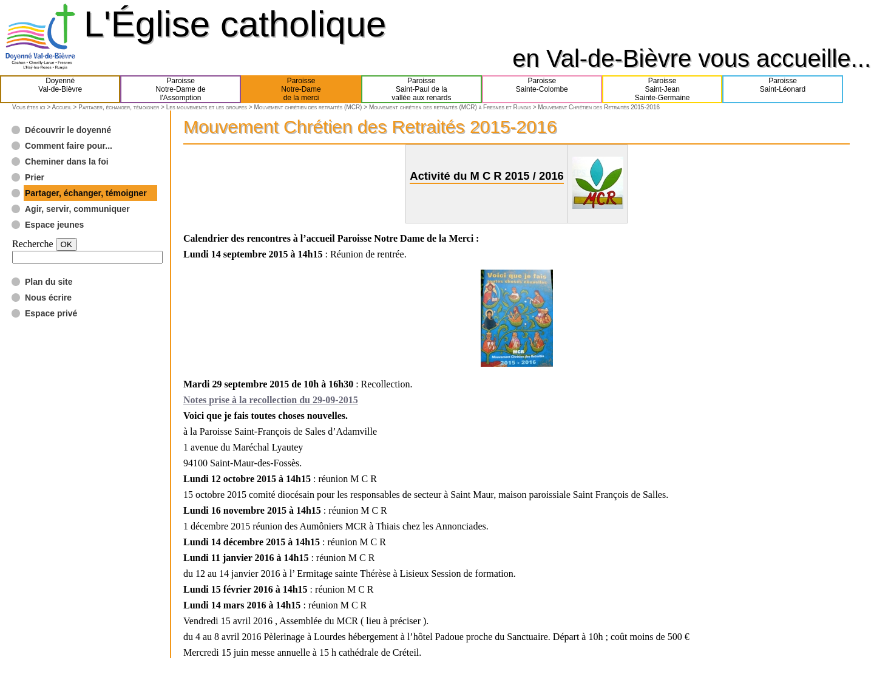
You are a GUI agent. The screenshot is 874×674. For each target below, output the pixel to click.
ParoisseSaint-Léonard (782, 89)
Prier (34, 177)
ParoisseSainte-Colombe (542, 89)
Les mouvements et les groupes (206, 107)
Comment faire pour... (68, 146)
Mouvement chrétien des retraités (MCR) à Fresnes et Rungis (450, 107)
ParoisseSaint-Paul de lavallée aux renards (421, 89)
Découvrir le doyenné (68, 130)
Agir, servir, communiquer (77, 209)
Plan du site (49, 282)
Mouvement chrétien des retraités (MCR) (308, 107)
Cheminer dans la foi (67, 161)
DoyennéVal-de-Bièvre (60, 89)
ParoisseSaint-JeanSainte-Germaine (662, 89)
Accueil (61, 107)
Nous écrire (48, 297)
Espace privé (51, 313)
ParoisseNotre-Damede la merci (300, 89)
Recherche (32, 244)
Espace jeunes (54, 225)
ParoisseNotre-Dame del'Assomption (181, 89)
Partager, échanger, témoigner (118, 107)
